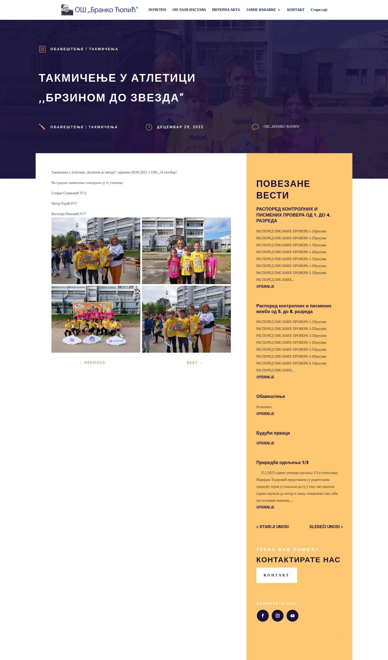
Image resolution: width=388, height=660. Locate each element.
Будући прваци (273, 433)
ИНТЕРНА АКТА (226, 10)
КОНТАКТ (295, 10)
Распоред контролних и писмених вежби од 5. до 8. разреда (294, 309)
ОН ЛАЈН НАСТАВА (189, 10)
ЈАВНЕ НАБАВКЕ (261, 10)
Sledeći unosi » (326, 527)
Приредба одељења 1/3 (282, 462)
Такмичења (104, 49)
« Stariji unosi (272, 527)
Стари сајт (319, 10)
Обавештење (67, 49)
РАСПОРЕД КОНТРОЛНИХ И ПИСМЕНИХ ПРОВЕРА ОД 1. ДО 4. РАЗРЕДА (293, 215)
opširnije (265, 286)
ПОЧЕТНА (157, 10)
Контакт (277, 575)
